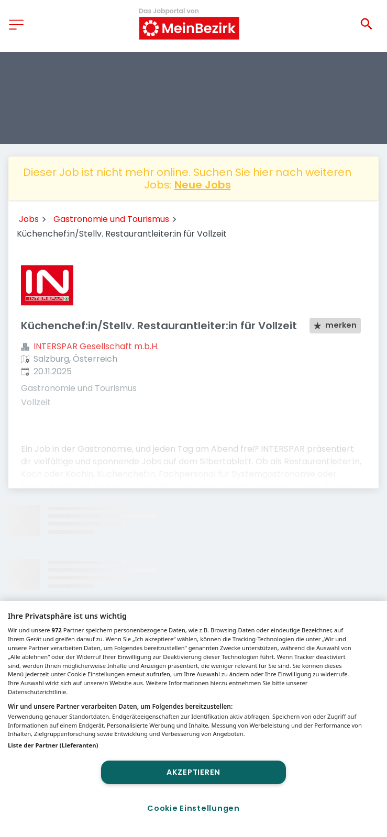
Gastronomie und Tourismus (111, 219)
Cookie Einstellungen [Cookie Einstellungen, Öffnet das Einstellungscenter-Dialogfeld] (193, 808)
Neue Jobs (202, 184)
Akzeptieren (193, 772)
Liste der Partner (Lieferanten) (53, 745)
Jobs (29, 219)
